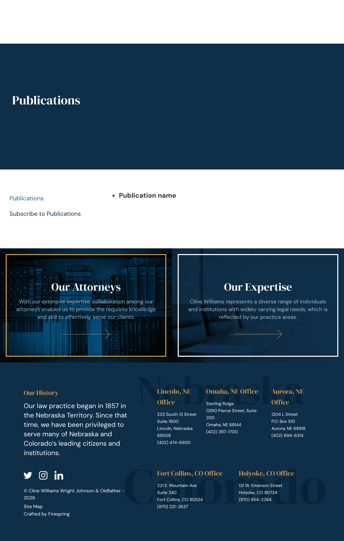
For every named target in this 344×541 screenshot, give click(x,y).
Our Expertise (258, 287)
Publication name (147, 195)
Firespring (59, 514)
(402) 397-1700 (222, 432)
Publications (26, 198)
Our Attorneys (86, 287)
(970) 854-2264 (255, 500)
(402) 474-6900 (174, 443)
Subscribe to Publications (45, 214)
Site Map (33, 507)
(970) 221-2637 (172, 507)
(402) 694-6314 (287, 436)
